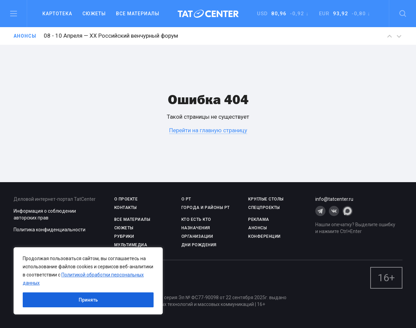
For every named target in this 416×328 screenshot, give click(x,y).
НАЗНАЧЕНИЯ (195, 228)
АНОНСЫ (257, 228)
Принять (88, 300)
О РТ (186, 199)
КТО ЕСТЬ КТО (196, 219)
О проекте (126, 199)
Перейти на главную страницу (208, 130)
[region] (88, 280)
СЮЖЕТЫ (124, 228)
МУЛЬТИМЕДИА (130, 245)
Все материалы (137, 13)
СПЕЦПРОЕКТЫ (264, 207)
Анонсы (25, 36)
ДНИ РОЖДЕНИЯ (199, 245)
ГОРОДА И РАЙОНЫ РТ (205, 207)
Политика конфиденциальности (49, 229)
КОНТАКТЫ (125, 207)
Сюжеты (94, 13)
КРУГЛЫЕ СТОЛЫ (266, 199)
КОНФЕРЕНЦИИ (264, 236)
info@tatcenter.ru (334, 199)
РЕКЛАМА (258, 219)
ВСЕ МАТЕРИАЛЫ (132, 219)
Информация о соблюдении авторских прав (45, 214)
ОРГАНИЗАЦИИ (197, 236)
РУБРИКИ (124, 236)
